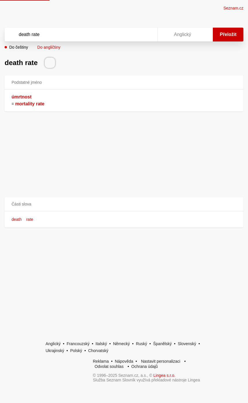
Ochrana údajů (144, 366)
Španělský (162, 343)
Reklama (101, 361)
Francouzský (78, 343)
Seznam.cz (233, 8)
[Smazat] (135, 34)
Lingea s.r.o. (164, 375)
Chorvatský (98, 350)
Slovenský (187, 343)
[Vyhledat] (73, 34)
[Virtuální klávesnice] (147, 34)
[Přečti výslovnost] (50, 63)
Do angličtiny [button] (48, 47)
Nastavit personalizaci (160, 361)
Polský (76, 350)
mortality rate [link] (29, 103)
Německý (121, 343)
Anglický (53, 343)
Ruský (141, 343)
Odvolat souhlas (109, 366)
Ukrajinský (55, 350)
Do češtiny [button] (18, 47)
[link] (14, 103)
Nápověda (124, 361)
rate (29, 219)
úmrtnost (21, 96)
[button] (124, 204)
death (17, 219)
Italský (101, 343)
